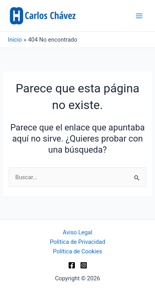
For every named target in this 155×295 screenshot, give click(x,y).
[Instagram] (83, 265)
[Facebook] (71, 265)
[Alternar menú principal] (139, 15)
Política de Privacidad (77, 241)
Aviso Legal (77, 232)
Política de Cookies (77, 251)
